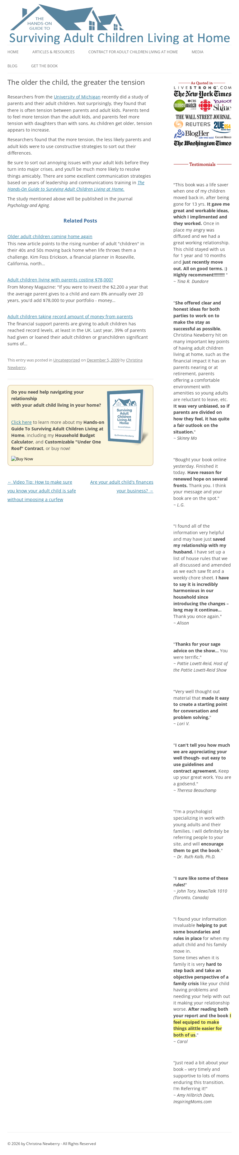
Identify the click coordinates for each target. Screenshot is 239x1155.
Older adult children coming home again (49, 236)
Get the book (44, 66)
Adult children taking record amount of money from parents (70, 316)
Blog (12, 66)
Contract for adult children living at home (133, 52)
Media (198, 52)
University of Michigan (77, 97)
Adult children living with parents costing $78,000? (60, 280)
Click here (21, 422)
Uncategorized (66, 360)
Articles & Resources (53, 52)
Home (13, 52)
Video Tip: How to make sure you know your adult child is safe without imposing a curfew (41, 491)
